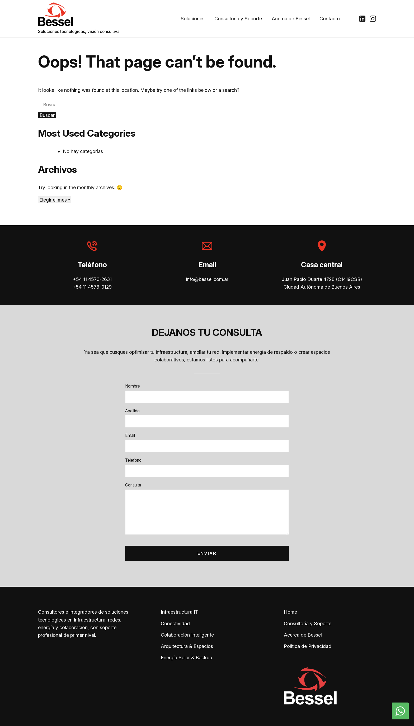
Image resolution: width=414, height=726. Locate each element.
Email (130, 435)
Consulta (133, 485)
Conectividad (175, 623)
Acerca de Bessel (291, 18)
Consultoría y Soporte (238, 18)
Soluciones (193, 18)
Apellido (132, 410)
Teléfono (133, 460)
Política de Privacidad (307, 646)
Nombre (132, 386)
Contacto (329, 18)
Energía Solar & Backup (186, 657)
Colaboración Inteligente (187, 635)
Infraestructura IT (179, 612)
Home (290, 612)
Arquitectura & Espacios (187, 646)
